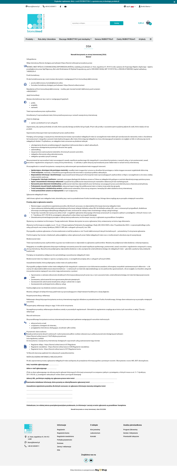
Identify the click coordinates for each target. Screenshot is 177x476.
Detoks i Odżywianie (130, 433)
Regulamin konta (63, 433)
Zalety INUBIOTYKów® (126, 39)
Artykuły (142, 39)
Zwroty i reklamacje (64, 447)
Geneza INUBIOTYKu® (104, 39)
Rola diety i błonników (47, 39)
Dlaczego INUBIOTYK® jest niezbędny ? (75, 39)
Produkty (30, 39)
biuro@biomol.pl (34, 442)
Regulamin (61, 430)
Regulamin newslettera (65, 436)
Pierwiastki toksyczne (131, 436)
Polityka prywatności (64, 440)
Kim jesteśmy (95, 430)
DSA (58, 450)
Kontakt (93, 436)
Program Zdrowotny (130, 430)
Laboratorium (95, 433)
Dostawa (60, 443)
